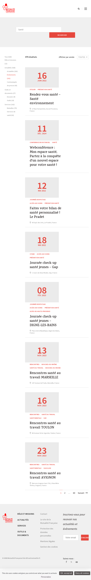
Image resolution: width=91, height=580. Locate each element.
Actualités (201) (12, 66)
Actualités (23, 531)
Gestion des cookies (49, 558)
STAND (32, 257)
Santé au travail (36, 373)
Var (45, 428)
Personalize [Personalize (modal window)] (46, 577)
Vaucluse (47, 479)
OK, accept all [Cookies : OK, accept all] (66, 573)
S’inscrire (85, 549)
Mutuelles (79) (12, 103)
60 (74, 504)
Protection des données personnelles (46, 543)
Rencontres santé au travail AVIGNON (46, 487)
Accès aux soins (36, 200)
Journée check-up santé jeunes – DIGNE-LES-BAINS (44, 325)
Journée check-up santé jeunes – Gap (44, 268)
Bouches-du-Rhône (49, 369)
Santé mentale (35, 428)
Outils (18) (10, 95)
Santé (54, 138)
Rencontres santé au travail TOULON (45, 436)
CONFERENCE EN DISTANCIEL (40, 138)
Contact (43, 525)
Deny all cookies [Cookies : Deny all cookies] (82, 573)
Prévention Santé (45, 84)
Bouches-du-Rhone (53, 373)
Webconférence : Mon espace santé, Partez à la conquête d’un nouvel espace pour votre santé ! (46, 153)
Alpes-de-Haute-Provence (40, 315)
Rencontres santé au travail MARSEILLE (43, 383)
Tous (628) (8, 51)
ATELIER (32, 84)
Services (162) (10, 99)
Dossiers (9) (11, 91)
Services (21, 537)
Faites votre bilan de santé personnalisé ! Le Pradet (44, 213)
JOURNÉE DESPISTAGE (38, 197)
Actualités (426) (10, 62)
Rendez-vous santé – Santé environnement (46, 94)
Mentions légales (47, 552)
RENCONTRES (34, 369)
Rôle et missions (25, 525)
